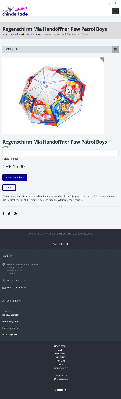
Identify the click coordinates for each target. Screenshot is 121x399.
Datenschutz (60, 368)
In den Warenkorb (15, 177)
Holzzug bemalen (10, 314)
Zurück (9, 187)
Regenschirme (34, 34)
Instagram (61, 379)
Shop (4, 34)
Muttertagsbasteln (11, 327)
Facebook (61, 375)
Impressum (60, 353)
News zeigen (9, 334)
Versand (60, 357)
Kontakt (60, 360)
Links (60, 364)
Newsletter (60, 346)
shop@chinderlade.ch (17, 287)
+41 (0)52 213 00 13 (16, 280)
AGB (60, 349)
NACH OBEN (60, 243)
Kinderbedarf (17, 34)
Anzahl (6, 146)
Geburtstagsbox (10, 321)
